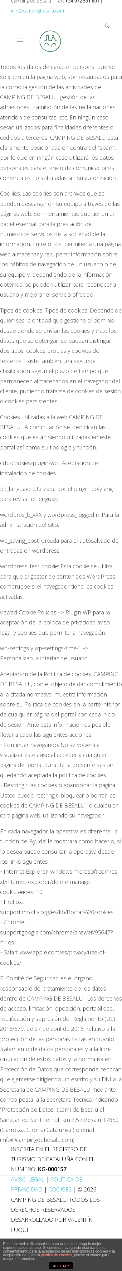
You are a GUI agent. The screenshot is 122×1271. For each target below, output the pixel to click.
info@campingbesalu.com (37, 11)
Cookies (60, 1189)
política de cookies (56, 1255)
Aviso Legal (28, 1179)
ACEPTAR (61, 1266)
